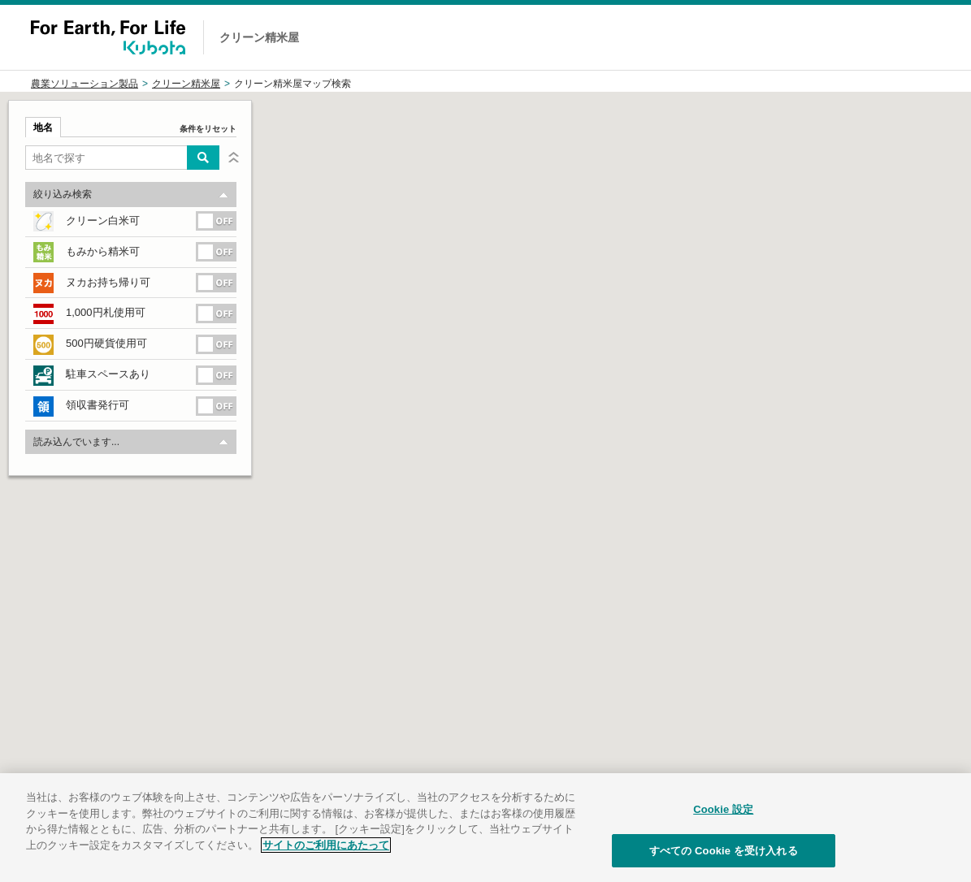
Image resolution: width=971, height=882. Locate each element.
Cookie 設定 (723, 827)
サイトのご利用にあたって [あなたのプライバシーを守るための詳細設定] (325, 863)
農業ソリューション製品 (84, 83)
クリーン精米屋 (186, 83)
